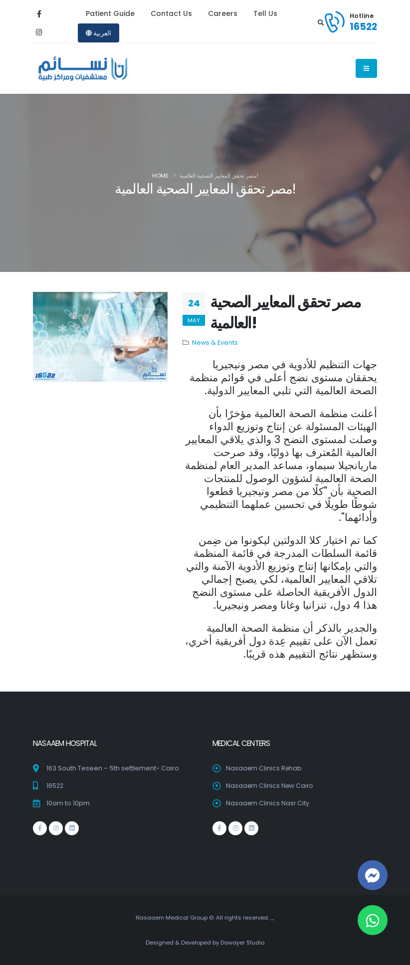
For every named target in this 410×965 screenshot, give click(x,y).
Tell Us (265, 13)
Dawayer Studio (242, 943)
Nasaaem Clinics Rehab (265, 768)
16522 (363, 26)
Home (160, 176)
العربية (98, 33)
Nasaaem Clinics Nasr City (268, 803)
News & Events (215, 342)
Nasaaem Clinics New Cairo (271, 785)
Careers (222, 13)
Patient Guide (110, 13)
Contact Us (171, 13)
